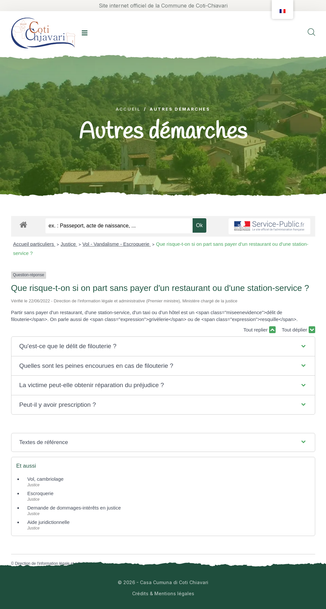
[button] (163, 346)
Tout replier (259, 329)
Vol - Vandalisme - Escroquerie (116, 244)
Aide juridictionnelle (48, 522)
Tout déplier (298, 329)
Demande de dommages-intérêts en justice (74, 507)
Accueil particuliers (34, 244)
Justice (68, 244)
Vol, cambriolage (45, 479)
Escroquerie (40, 493)
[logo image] (43, 32)
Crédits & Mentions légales (163, 593)
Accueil (128, 109)
